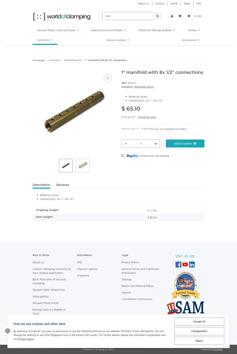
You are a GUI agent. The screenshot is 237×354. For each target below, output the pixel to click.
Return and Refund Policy (137, 286)
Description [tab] (41, 185)
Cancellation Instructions (136, 299)
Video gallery (41, 296)
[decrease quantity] (126, 144)
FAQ (198, 3)
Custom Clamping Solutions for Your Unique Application (52, 271)
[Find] (127, 16)
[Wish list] (180, 16)
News (187, 3)
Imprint (126, 292)
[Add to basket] (185, 144)
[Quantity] (141, 144)
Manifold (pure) (144, 86)
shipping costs (147, 117)
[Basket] (194, 16)
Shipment (83, 275)
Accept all (199, 321)
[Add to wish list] (108, 78)
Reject (199, 340)
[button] (172, 16)
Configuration (199, 331)
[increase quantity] (156, 144)
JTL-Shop (217, 349)
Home (174, 3)
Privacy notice (26, 338)
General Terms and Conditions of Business (140, 271)
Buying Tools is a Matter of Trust (49, 311)
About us (143, 3)
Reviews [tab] (62, 185)
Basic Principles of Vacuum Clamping (49, 281)
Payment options (87, 269)
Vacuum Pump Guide (46, 303)
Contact (160, 3)
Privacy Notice (130, 262)
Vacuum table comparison (49, 289)
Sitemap (126, 279)
